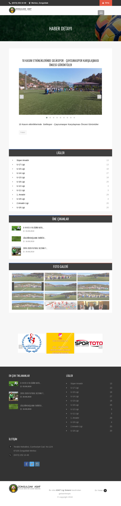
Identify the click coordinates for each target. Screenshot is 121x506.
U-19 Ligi (21, 199)
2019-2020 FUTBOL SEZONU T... (35, 248)
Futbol (23, 132)
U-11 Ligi (21, 190)
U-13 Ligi (21, 177)
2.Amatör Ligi (22, 203)
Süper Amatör (23, 160)
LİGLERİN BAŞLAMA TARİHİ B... (34, 237)
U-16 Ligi (21, 182)
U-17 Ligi (21, 164)
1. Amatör (21, 194)
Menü (101, 12)
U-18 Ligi (21, 207)
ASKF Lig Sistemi (63, 490)
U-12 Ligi (21, 186)
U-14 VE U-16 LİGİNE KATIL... (33, 227)
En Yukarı (101, 490)
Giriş (105, 3)
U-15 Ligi (21, 169)
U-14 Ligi (21, 173)
